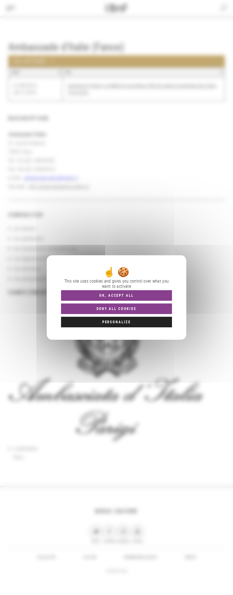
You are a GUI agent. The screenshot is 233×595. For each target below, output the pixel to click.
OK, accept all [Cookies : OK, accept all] (116, 295)
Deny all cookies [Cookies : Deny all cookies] (116, 308)
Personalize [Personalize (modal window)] (116, 321)
